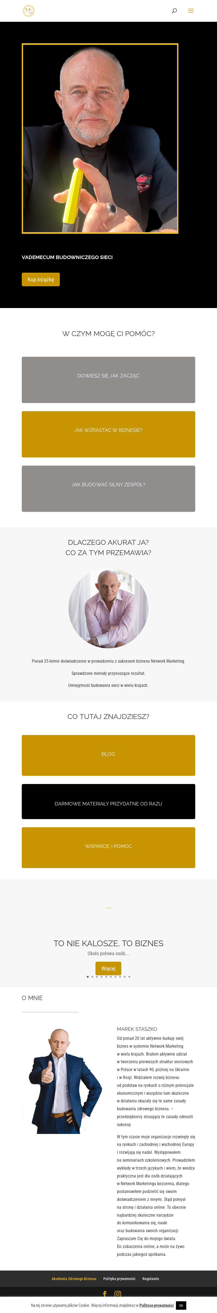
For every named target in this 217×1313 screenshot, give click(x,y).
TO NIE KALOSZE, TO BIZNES (108, 943)
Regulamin (150, 1279)
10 (129, 977)
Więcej (108, 968)
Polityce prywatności (157, 1305)
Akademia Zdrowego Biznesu (74, 1279)
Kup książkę (41, 279)
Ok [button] (181, 1305)
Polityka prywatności (119, 1279)
